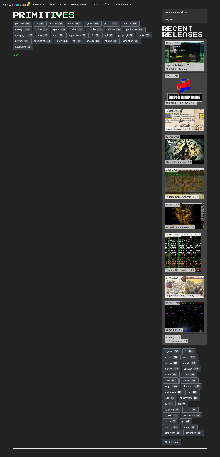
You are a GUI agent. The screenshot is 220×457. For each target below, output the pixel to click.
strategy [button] (22, 29)
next (15, 55)
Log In (168, 19)
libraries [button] (95, 29)
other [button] (77, 29)
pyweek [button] (22, 41)
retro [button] (58, 35)
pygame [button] (22, 23)
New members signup (176, 12)
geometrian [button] (42, 41)
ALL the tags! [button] (171, 442)
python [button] (92, 23)
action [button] (41, 29)
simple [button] (114, 29)
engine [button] (111, 41)
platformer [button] (134, 29)
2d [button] (39, 23)
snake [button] (144, 35)
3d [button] (96, 35)
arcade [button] (56, 23)
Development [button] (123, 4)
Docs (95, 4)
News (52, 4)
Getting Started (79, 4)
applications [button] (77, 35)
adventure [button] (23, 46)
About (63, 4)
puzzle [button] (111, 23)
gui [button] (77, 41)
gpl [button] (109, 35)
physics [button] (93, 41)
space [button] (59, 29)
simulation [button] (130, 41)
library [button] (62, 41)
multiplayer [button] (24, 35)
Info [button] (106, 4)
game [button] (74, 23)
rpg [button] (43, 35)
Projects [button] (38, 4)
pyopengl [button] (125, 35)
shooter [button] (130, 23)
